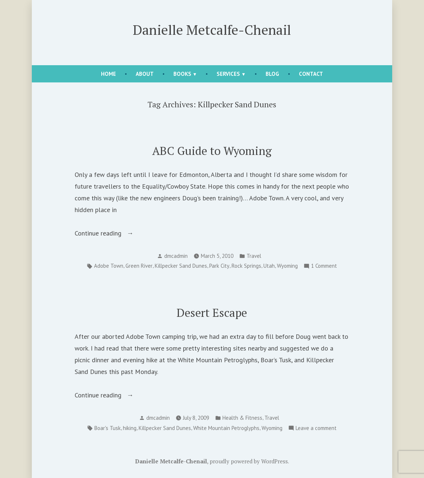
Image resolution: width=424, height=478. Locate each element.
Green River (139, 265)
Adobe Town (108, 265)
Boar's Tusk (107, 428)
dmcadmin (176, 255)
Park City (219, 265)
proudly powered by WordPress (249, 461)
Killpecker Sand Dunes (181, 265)
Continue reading (113, 233)
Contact (311, 73)
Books (182, 73)
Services (228, 73)
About (145, 73)
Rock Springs (246, 265)
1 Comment (324, 266)
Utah (269, 265)
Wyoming (287, 265)
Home (108, 73)
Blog (272, 73)
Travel (254, 255)
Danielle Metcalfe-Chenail (212, 30)
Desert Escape (212, 312)
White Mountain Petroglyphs (226, 428)
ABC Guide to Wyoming (212, 150)
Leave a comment (316, 428)
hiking (129, 428)
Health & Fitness (242, 417)
